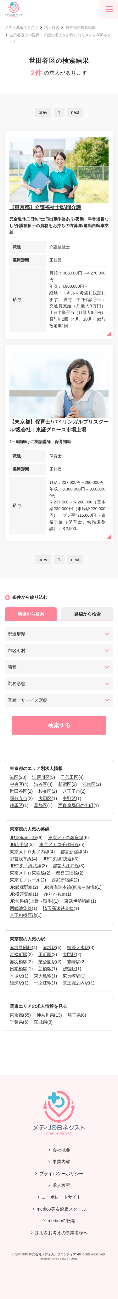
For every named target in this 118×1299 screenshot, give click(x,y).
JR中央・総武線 (26, 865)
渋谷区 (40, 784)
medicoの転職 (61, 1220)
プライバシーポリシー (61, 1173)
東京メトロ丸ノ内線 (29, 851)
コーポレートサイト (61, 1197)
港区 (14, 777)
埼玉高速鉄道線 (58, 908)
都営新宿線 (71, 851)
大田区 (45, 798)
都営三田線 (67, 872)
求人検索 (51, 27)
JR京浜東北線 (23, 837)
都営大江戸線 (66, 865)
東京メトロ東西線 (27, 872)
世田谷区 (18, 791)
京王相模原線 (23, 915)
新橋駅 (45, 968)
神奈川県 (45, 1015)
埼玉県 (74, 1015)
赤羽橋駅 (18, 961)
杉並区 (45, 791)
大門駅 (69, 954)
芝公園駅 (47, 961)
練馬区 (16, 805)
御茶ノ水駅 (78, 947)
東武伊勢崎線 (77, 901)
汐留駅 (69, 968)
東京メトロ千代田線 (59, 844)
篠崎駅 (73, 961)
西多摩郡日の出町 (75, 805)
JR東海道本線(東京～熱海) (70, 887)
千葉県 (16, 1022)
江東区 (89, 784)
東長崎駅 (71, 975)
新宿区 (64, 784)
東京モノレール (25, 879)
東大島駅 (43, 975)
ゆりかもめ (55, 894)
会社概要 (61, 1149)
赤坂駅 (49, 947)
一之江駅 (43, 982)
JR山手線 (19, 844)
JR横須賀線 (21, 894)
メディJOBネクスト (21, 27)
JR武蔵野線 (21, 887)
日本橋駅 (18, 968)
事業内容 (61, 1161)
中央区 (16, 784)
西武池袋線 (21, 908)
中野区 (69, 798)
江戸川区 (41, 777)
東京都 (16, 1015)
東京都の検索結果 (80, 27)
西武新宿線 (63, 879)
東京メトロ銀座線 (65, 837)
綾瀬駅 (16, 982)
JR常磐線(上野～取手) (31, 901)
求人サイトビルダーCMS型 (64, 1259)
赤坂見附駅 (21, 947)
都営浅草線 (21, 858)
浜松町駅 (18, 954)
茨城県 (40, 1022)
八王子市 (71, 791)
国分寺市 (18, 798)
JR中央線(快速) (58, 858)
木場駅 (16, 975)
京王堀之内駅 (76, 982)
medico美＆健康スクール (61, 1209)
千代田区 (69, 777)
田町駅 (45, 954)
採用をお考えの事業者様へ (61, 1232)
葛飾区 (40, 805)
